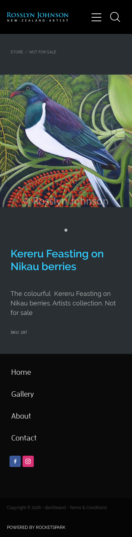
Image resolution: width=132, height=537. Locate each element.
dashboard (55, 507)
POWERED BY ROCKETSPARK (36, 527)
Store (17, 52)
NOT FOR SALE (42, 52)
